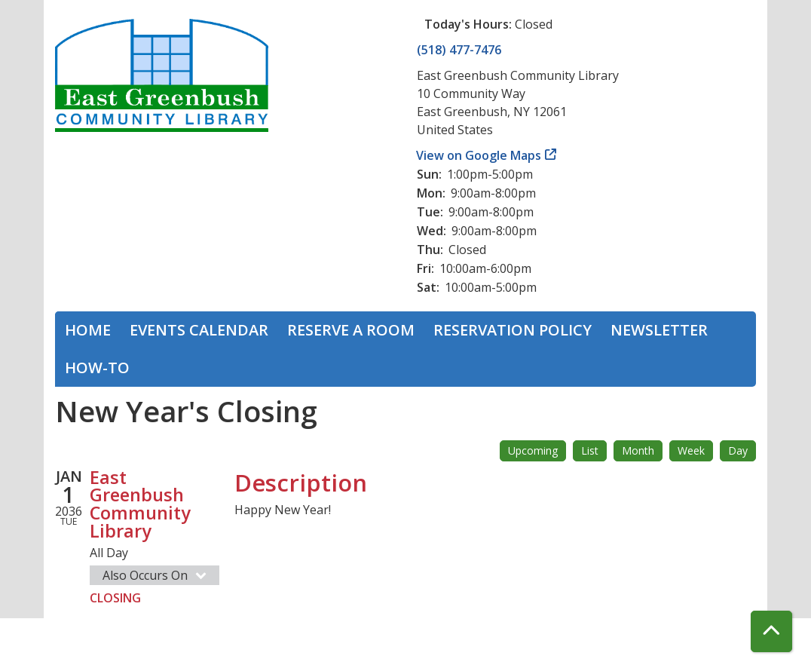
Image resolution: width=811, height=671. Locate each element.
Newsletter (659, 330)
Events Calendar (199, 330)
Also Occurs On (156, 575)
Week (691, 450)
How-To (97, 367)
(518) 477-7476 (459, 49)
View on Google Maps (479, 155)
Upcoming (533, 450)
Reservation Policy (512, 330)
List (589, 450)
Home (88, 330)
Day (738, 450)
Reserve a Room (351, 330)
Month (638, 450)
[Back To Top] (771, 631)
